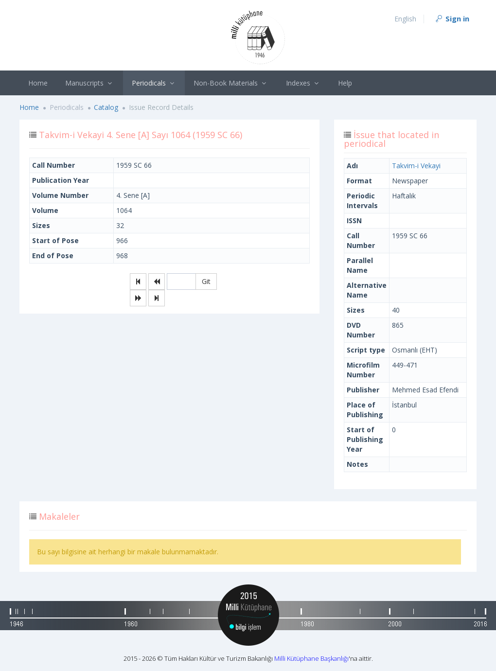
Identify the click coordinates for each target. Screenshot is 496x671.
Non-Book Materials (231, 83)
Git (206, 281)
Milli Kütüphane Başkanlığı (311, 658)
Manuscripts (89, 83)
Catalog (106, 107)
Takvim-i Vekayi (416, 165)
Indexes (303, 83)
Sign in (451, 18)
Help (345, 83)
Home (38, 83)
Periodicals (154, 83)
